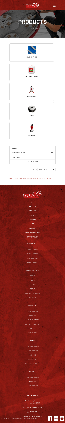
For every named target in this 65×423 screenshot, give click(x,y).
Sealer (32, 284)
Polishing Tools (32, 254)
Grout (32, 276)
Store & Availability (18, 152)
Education (32, 219)
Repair (32, 289)
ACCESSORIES (32, 305)
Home (28, 28)
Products (32, 211)
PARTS (32, 340)
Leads (32, 328)
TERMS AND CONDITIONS (32, 232)
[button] (54, 6)
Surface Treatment (32, 324)
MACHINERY (32, 371)
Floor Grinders (32, 311)
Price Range (16, 157)
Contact (32, 228)
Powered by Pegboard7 (30, 418)
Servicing (32, 215)
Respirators (32, 333)
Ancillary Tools (32, 258)
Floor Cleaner (32, 297)
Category (15, 148)
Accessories (32, 359)
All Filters (34, 161)
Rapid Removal (32, 262)
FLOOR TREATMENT (32, 270)
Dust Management (32, 320)
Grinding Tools (32, 249)
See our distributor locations (33, 416)
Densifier (32, 280)
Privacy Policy (32, 237)
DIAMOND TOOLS (32, 243)
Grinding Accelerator (33, 293)
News (32, 224)
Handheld (32, 315)
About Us (32, 206)
